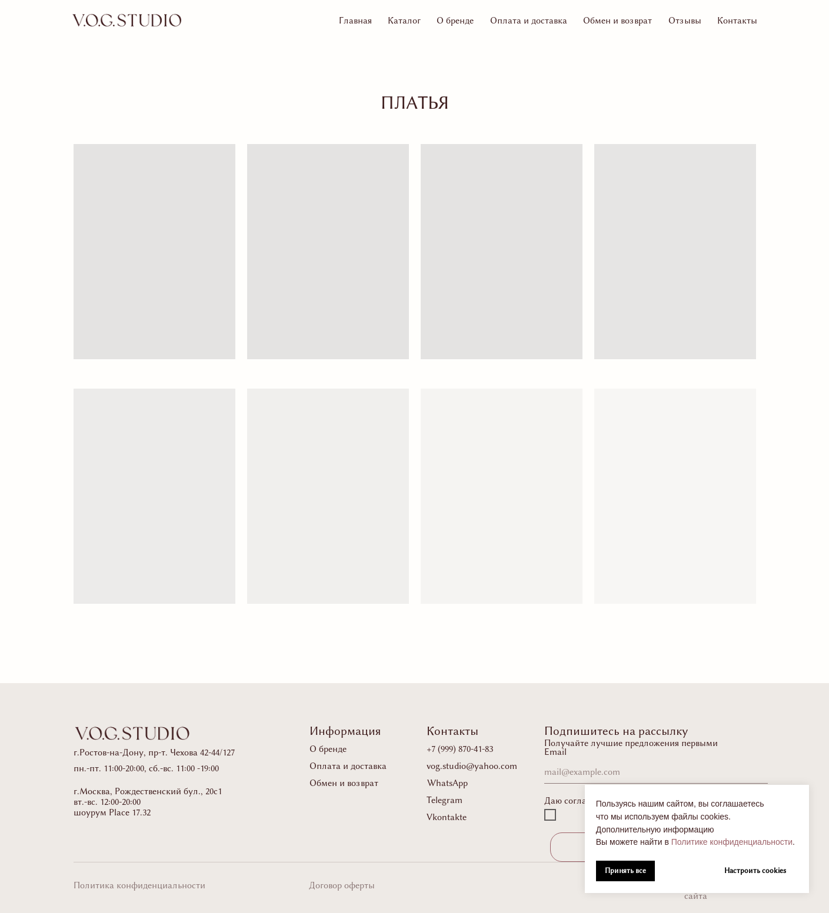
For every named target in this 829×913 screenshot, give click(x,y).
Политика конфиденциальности (139, 885)
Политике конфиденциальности (732, 842)
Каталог (404, 20)
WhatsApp (447, 783)
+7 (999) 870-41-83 (460, 749)
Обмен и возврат (617, 20)
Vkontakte (447, 817)
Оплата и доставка (528, 20)
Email (555, 752)
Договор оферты (342, 885)
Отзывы (684, 20)
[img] (127, 20)
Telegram (444, 800)
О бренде (455, 20)
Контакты (737, 20)
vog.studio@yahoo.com (472, 766)
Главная (355, 20)
